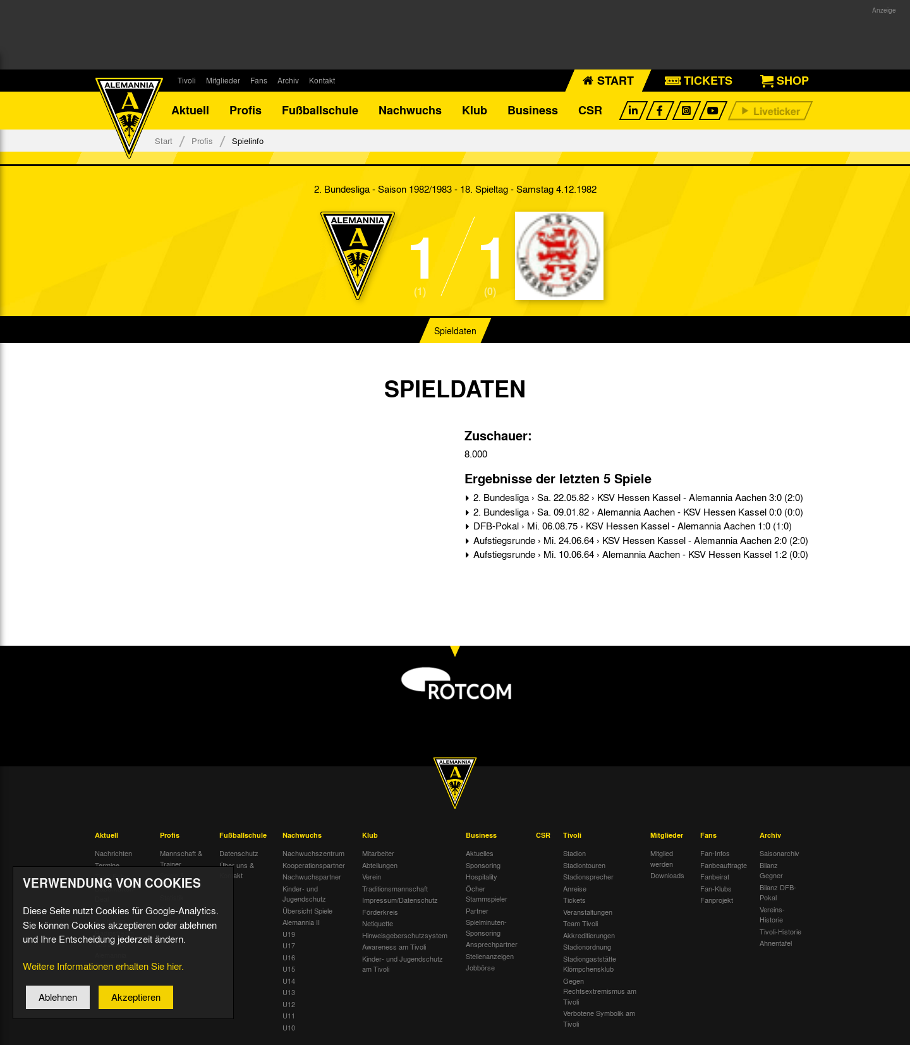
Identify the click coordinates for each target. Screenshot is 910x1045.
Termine (107, 865)
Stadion (574, 854)
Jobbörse (480, 968)
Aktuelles (480, 854)
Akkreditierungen (589, 935)
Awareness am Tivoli (394, 947)
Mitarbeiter (378, 854)
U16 (288, 957)
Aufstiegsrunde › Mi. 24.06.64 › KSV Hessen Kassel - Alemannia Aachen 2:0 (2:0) (639, 540)
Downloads (667, 876)
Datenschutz (238, 854)
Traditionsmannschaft (395, 888)
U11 (288, 1016)
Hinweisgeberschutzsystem (404, 935)
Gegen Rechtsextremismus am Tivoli (599, 991)
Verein (371, 877)
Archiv (288, 80)
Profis (245, 110)
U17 (288, 946)
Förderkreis (380, 912)
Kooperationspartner (313, 865)
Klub (474, 110)
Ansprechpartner (492, 944)
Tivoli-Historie (780, 931)
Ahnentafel (776, 943)
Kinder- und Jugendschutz (304, 893)
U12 (288, 1004)
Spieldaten (455, 331)
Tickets (574, 900)
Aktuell (190, 110)
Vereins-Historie (772, 914)
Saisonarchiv (779, 854)
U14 (288, 981)
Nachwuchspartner (311, 877)
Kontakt (322, 80)
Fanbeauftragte (723, 865)
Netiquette (377, 924)
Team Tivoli (580, 924)
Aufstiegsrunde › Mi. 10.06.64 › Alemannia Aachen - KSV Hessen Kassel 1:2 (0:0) (639, 555)
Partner (477, 910)
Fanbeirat (714, 877)
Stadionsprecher (588, 877)
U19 (288, 934)
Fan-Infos (715, 854)
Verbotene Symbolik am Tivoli (599, 1018)
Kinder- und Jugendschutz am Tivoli (402, 963)
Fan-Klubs (716, 888)
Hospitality (481, 877)
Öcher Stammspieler (486, 893)
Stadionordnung (587, 947)
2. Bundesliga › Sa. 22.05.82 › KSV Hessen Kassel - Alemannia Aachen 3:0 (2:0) (637, 498)
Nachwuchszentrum (313, 854)
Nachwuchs (410, 110)
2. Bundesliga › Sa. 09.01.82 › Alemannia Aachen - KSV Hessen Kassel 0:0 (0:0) (637, 512)
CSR (590, 110)
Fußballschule (320, 110)
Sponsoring (483, 865)
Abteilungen (379, 865)
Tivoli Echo (111, 877)
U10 (288, 1027)
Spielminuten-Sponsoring (486, 927)
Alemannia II (301, 922)
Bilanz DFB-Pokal (778, 892)
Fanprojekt (716, 900)
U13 (288, 993)
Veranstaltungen (587, 912)
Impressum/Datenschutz (400, 900)
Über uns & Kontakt (236, 870)
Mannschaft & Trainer (181, 859)
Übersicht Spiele (307, 910)
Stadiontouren (584, 865)
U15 (288, 969)
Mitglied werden (661, 859)
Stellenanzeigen (490, 956)
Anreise (574, 888)
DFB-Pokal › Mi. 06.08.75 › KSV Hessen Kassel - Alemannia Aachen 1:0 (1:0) (631, 526)
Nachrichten (113, 854)
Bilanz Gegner (771, 870)
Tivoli (187, 80)
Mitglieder (223, 80)
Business (532, 110)
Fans (258, 80)
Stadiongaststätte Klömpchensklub (589, 963)
